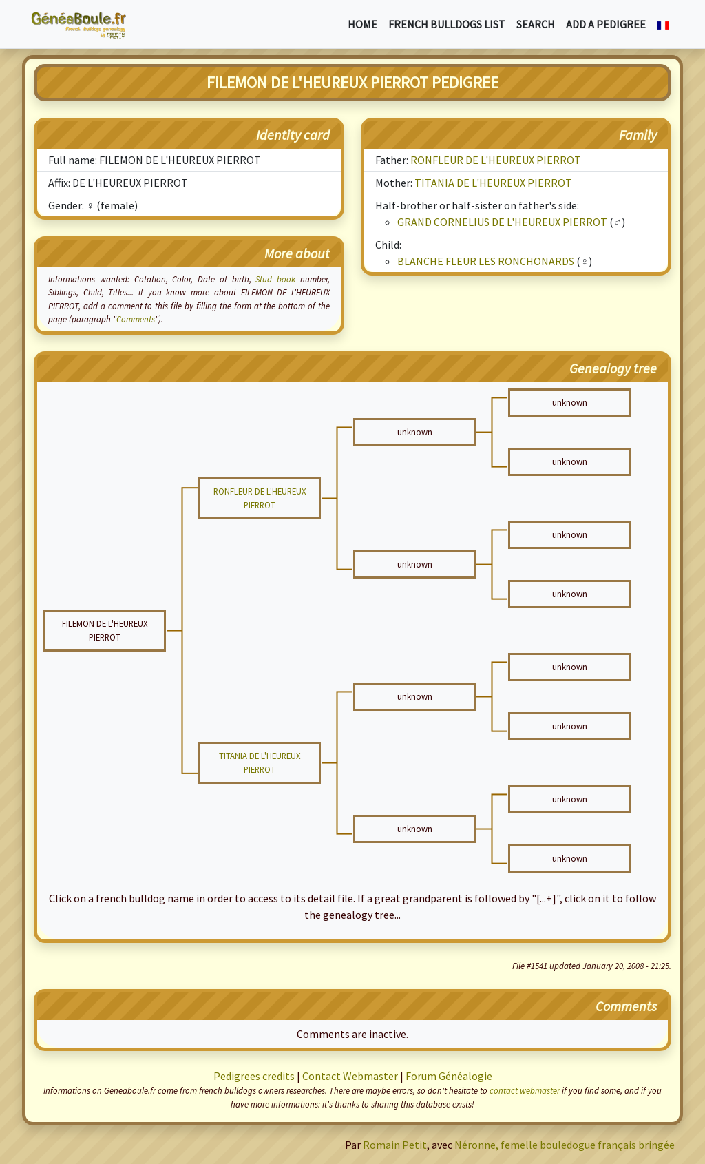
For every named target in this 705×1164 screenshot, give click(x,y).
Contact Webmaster (350, 1076)
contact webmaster (525, 1090)
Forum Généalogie (449, 1076)
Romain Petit (395, 1145)
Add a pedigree (606, 24)
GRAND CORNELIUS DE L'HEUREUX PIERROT (502, 222)
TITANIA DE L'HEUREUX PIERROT (493, 182)
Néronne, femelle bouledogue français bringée (564, 1145)
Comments (135, 318)
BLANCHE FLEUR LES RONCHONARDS (485, 261)
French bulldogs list (446, 24)
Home (362, 24)
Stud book (275, 278)
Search (535, 24)
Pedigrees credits (254, 1076)
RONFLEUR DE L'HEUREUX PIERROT (495, 160)
